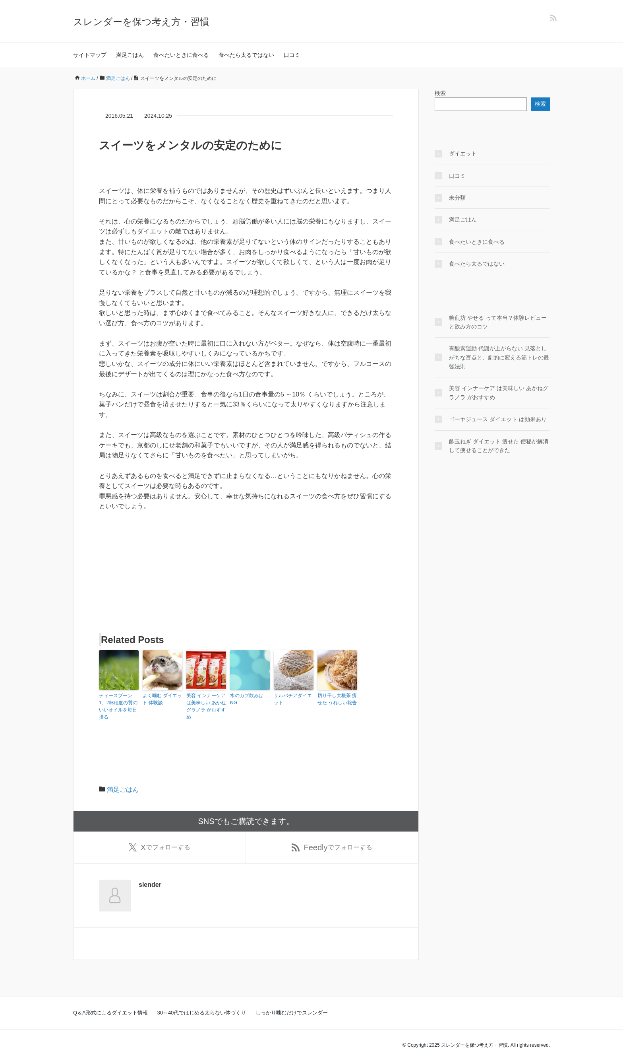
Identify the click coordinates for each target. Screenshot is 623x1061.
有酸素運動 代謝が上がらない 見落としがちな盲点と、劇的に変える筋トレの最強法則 (499, 357)
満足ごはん (130, 55)
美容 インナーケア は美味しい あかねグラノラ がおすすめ (206, 706)
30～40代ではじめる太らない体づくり (201, 1013)
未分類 (457, 197)
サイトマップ (89, 55)
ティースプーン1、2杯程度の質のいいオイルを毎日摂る (118, 706)
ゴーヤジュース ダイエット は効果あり (498, 419)
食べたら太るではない (246, 55)
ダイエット (463, 153)
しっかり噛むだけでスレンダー (291, 1013)
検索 (440, 93)
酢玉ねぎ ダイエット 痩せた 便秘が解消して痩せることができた (498, 445)
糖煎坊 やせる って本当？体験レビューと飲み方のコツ (498, 322)
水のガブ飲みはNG (246, 699)
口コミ (292, 55)
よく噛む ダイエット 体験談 (162, 699)
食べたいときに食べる (181, 55)
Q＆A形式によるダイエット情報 (110, 1013)
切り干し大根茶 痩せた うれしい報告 (337, 699)
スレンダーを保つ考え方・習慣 (141, 21)
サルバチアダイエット (293, 699)
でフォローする (159, 847)
